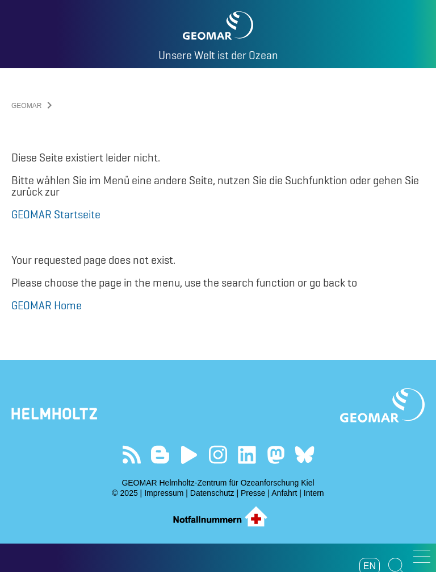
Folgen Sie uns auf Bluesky (305, 455)
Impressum (163, 493)
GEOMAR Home (46, 305)
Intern (314, 493)
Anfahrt (284, 493)
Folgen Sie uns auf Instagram (218, 455)
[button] (421, 556)
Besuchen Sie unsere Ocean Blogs (160, 455)
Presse (253, 493)
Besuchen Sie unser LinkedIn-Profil (247, 455)
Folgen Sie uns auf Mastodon (276, 455)
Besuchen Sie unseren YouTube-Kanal (189, 455)
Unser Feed (131, 455)
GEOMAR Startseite (55, 214)
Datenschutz (212, 493)
